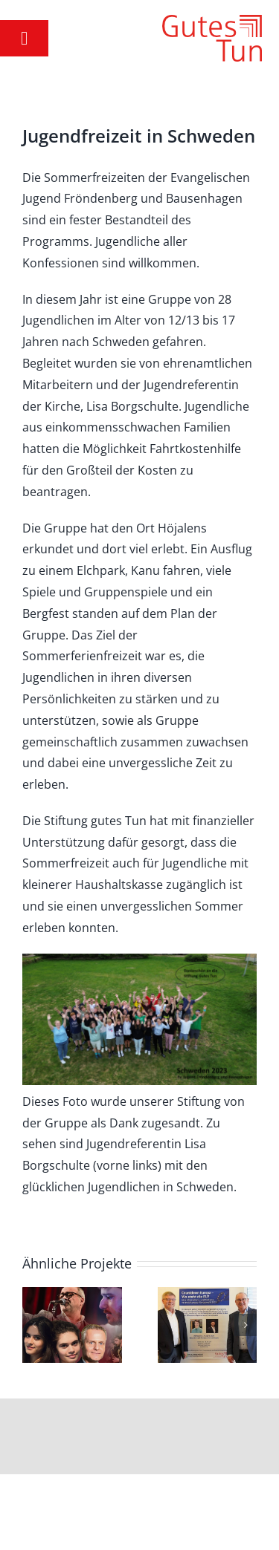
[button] (33, 1325)
